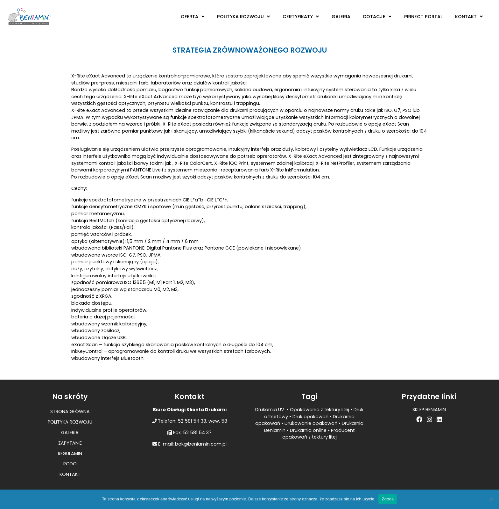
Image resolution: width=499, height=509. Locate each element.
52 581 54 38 (192, 421)
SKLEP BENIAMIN (429, 409)
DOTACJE (377, 16)
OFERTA (192, 16)
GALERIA (341, 16)
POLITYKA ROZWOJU (243, 16)
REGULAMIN (70, 453)
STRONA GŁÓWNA (70, 411)
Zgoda (388, 499)
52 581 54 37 (197, 432)
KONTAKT (469, 16)
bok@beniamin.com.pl (201, 444)
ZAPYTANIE (70, 443)
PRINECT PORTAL (423, 16)
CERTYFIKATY (301, 16)
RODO (70, 464)
